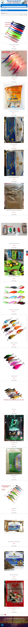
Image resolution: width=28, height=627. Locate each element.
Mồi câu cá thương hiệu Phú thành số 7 (14, 177)
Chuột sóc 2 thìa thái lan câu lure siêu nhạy (14, 276)
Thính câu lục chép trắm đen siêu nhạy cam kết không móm (14, 210)
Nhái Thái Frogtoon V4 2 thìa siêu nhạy (14, 243)
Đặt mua (15, 48)
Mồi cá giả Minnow (14, 508)
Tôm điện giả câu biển (14, 77)
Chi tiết (12, 48)
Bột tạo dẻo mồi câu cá (14, 475)
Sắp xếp (21, 14)
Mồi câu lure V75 (14, 409)
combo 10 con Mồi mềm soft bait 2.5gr (14, 44)
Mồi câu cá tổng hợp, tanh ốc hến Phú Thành (14, 541)
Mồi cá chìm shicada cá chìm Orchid (14, 309)
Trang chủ (2, 8)
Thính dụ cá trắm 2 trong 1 (14, 442)
